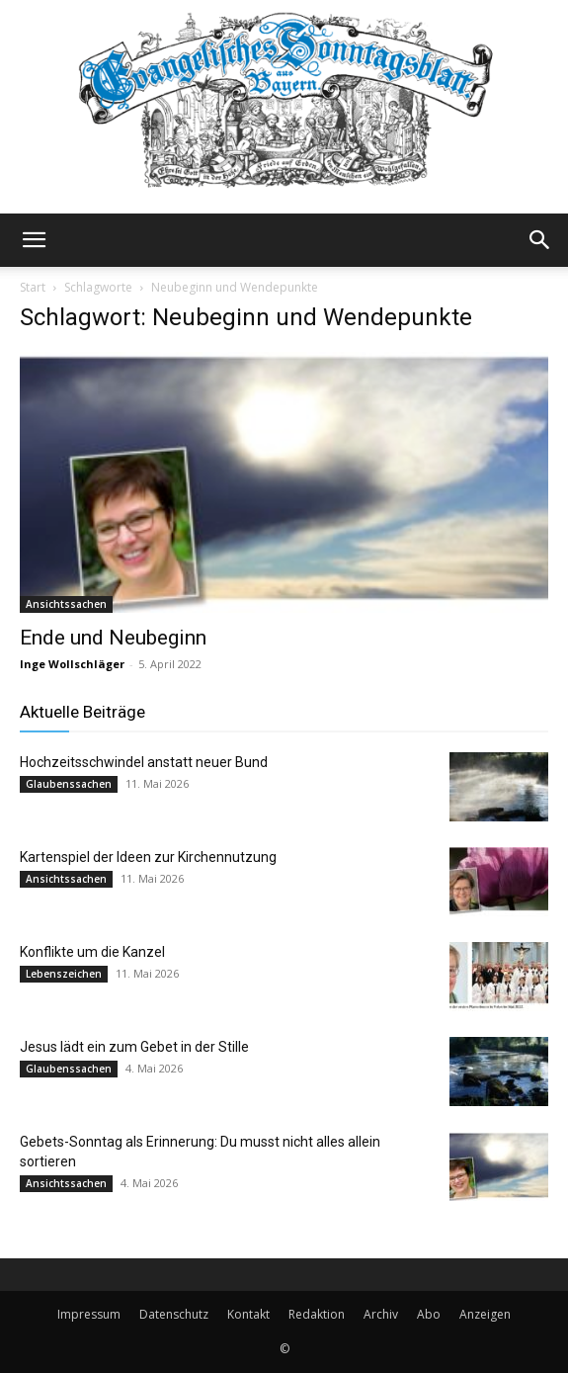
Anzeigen (485, 1314)
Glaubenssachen (69, 784)
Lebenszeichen (64, 974)
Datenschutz (173, 1314)
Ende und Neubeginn (113, 637)
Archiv (381, 1314)
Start (32, 287)
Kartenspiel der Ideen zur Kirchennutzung (148, 857)
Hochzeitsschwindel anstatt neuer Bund (144, 762)
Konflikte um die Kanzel (92, 952)
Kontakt (248, 1314)
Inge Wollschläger (72, 663)
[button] (33, 240)
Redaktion (316, 1314)
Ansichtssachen (66, 604)
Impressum (89, 1314)
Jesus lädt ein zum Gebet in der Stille (134, 1047)
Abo (429, 1314)
